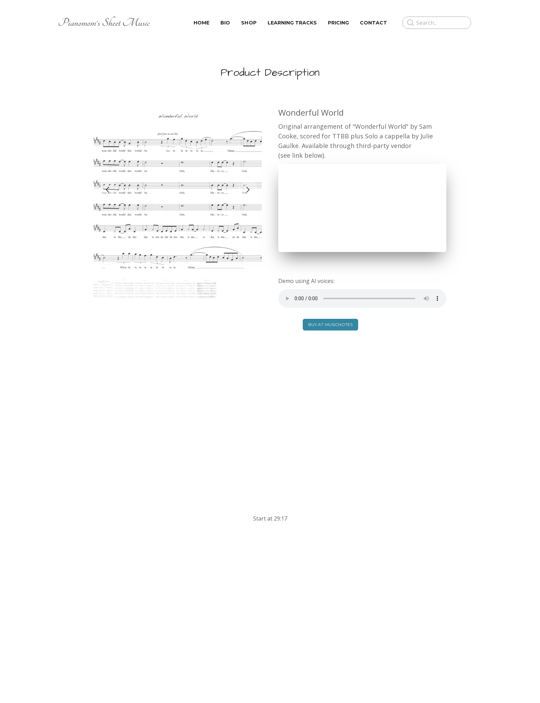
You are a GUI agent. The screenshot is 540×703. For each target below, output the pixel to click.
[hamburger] (158, 22)
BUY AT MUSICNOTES (330, 324)
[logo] (104, 23)
